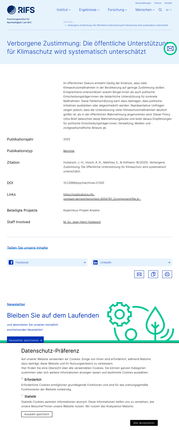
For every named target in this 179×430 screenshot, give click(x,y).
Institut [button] (62, 10)
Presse (158, 3)
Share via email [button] (139, 274)
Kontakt (168, 3)
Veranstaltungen (143, 3)
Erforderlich (32, 379)
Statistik (30, 396)
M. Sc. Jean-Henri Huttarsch (82, 222)
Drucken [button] (167, 274)
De (167, 10)
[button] (153, 274)
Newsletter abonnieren (24, 340)
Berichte (68, 151)
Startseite (68, 22)
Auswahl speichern (36, 414)
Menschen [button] (144, 10)
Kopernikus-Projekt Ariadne (81, 210)
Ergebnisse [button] (87, 10)
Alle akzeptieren (144, 423)
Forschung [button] (116, 10)
